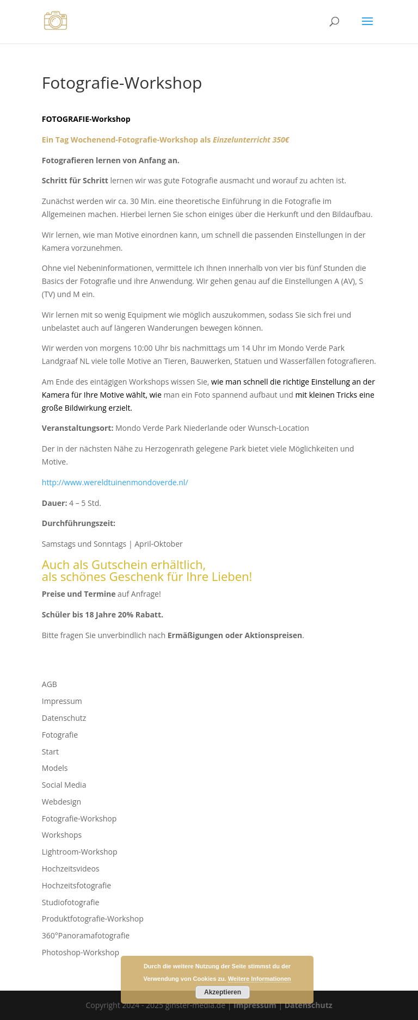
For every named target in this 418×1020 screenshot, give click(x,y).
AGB (49, 684)
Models (55, 768)
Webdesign (61, 801)
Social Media (64, 785)
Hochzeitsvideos (71, 868)
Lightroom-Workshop (80, 851)
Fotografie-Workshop (79, 818)
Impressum (62, 701)
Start (50, 751)
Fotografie (60, 735)
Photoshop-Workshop (80, 952)
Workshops (62, 835)
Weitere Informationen (259, 978)
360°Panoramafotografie (86, 935)
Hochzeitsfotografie (76, 885)
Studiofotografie (71, 902)
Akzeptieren (222, 992)
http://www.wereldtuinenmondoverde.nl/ (115, 482)
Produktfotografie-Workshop (93, 918)
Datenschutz (64, 718)
